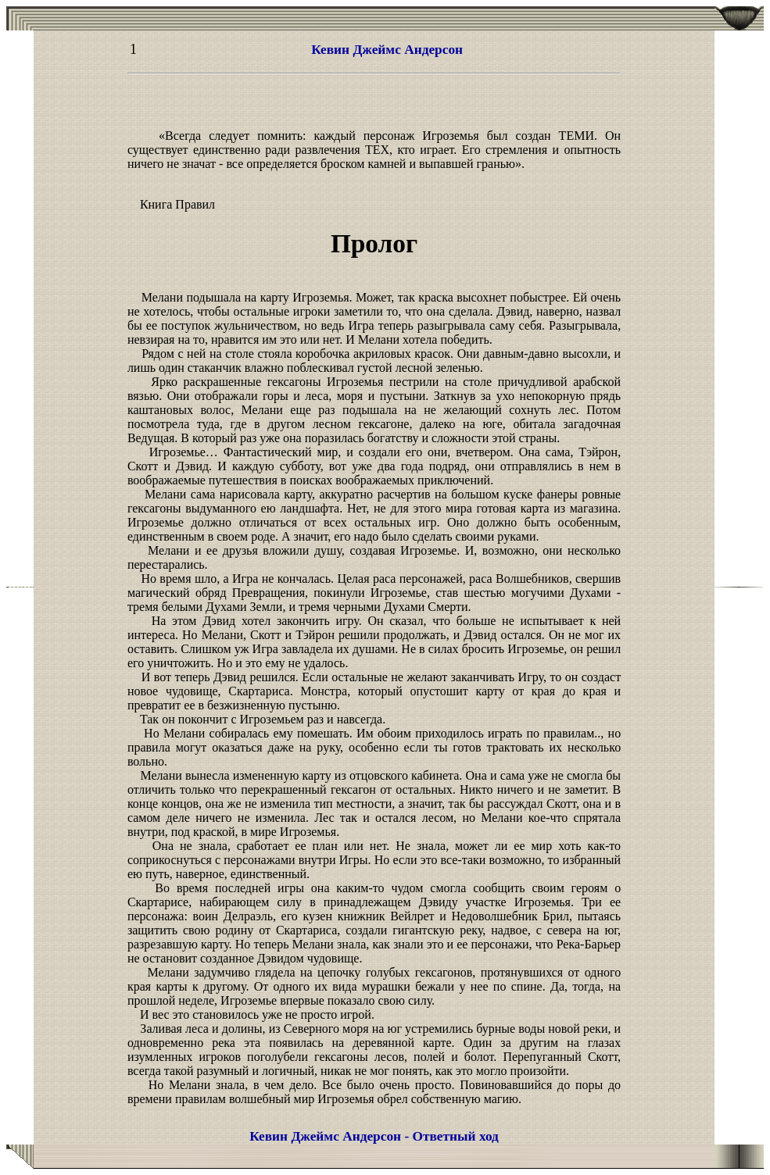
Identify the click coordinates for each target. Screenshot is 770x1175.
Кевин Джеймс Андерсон (387, 49)
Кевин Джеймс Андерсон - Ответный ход (374, 1136)
